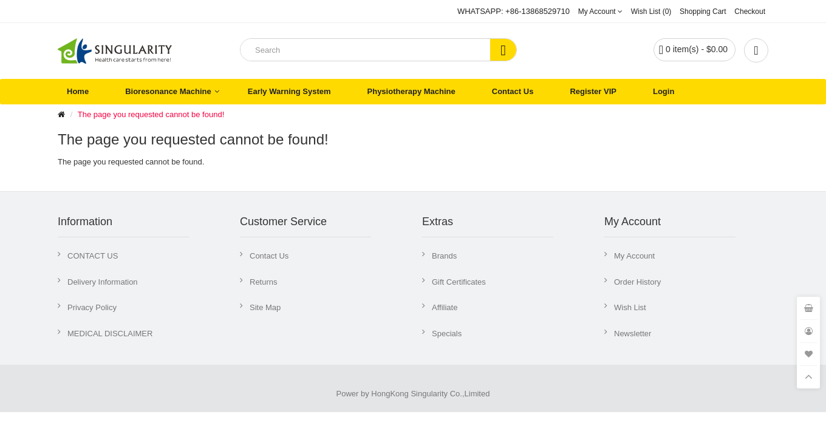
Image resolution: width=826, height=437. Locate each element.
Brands (444, 255)
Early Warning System (289, 91)
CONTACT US (92, 255)
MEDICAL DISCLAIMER (109, 333)
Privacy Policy (92, 307)
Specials (447, 333)
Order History (637, 281)
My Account (634, 255)
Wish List (630, 307)
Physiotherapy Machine (411, 91)
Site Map (265, 307)
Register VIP (593, 91)
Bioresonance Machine (168, 91)
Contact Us (513, 91)
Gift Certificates (459, 281)
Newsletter (632, 333)
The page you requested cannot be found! (151, 114)
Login (663, 91)
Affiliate (444, 307)
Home (78, 91)
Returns (264, 281)
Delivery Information (102, 281)
